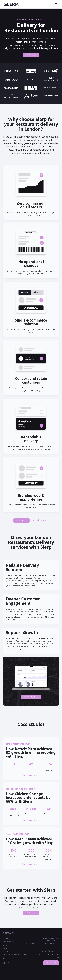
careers (6, 945)
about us (6, 938)
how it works (8, 942)
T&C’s (43, 951)
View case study (31, 775)
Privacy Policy (53, 951)
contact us (7, 951)
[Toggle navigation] (55, 4)
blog (5, 948)
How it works (39, 520)
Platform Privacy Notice (34, 954)
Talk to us (31, 54)
